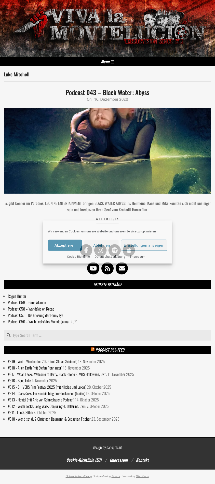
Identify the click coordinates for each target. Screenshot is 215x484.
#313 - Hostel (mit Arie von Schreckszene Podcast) (41, 400)
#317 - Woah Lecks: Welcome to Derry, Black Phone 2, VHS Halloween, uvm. (57, 374)
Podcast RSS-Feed (109, 350)
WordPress (142, 476)
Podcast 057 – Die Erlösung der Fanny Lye (35, 315)
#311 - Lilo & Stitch (20, 412)
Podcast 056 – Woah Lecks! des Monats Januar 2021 (43, 322)
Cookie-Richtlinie (78, 256)
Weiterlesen (107, 218)
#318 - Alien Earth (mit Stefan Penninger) (35, 368)
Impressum (138, 256)
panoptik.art (114, 447)
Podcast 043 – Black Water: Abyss (107, 92)
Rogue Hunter (17, 296)
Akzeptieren (65, 245)
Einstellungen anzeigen (144, 245)
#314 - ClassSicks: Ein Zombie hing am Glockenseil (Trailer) (46, 393)
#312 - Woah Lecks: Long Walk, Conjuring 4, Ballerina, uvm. (47, 406)
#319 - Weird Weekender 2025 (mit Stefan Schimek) (42, 361)
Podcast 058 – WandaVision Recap (31, 309)
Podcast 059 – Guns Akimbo (27, 302)
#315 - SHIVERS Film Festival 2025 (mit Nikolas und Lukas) (47, 387)
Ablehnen (101, 245)
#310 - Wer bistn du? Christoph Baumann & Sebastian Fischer (49, 419)
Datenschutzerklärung (110, 256)
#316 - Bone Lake (19, 381)
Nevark (115, 476)
